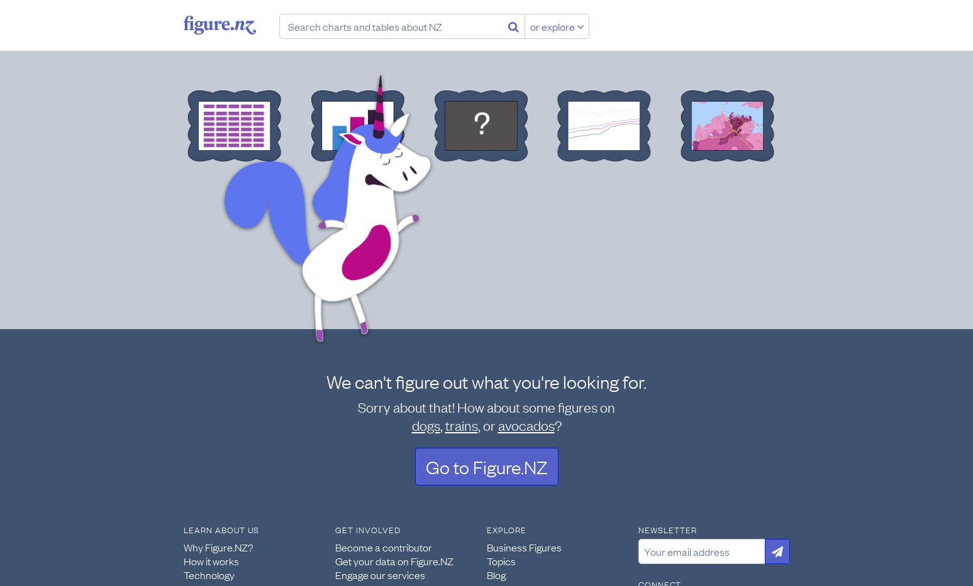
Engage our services (380, 575)
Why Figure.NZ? (218, 547)
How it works (211, 561)
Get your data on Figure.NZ (394, 561)
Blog (496, 575)
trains (461, 425)
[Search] (514, 26)
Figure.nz (220, 25)
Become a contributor (383, 547)
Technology (209, 575)
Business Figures (524, 547)
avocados (526, 425)
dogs (426, 425)
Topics (501, 561)
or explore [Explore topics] (557, 26)
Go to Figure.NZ (487, 466)
